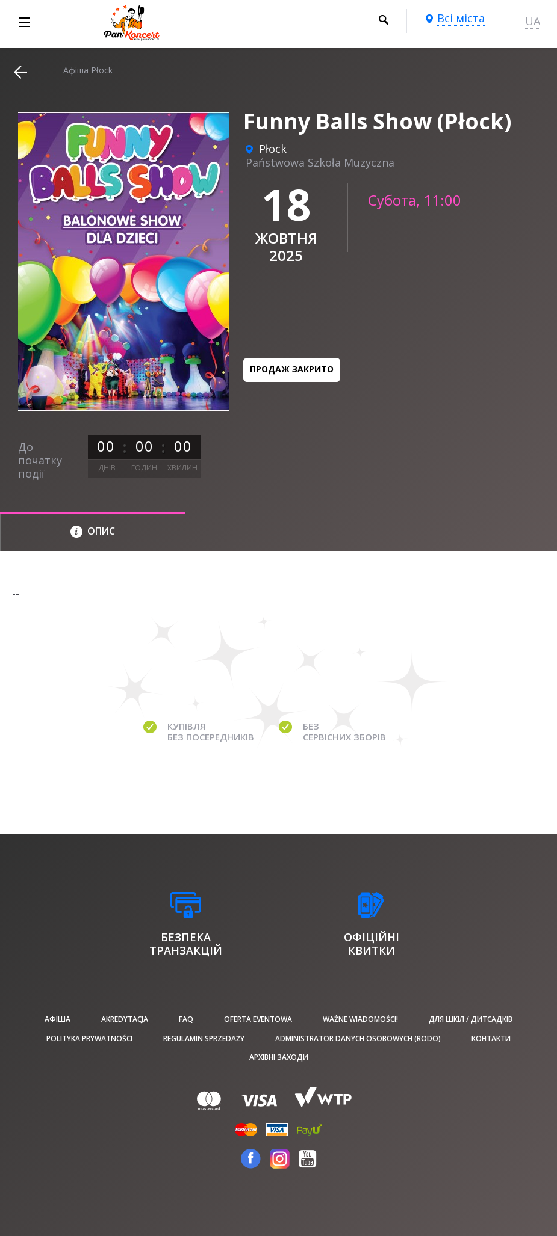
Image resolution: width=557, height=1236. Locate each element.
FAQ (186, 1019)
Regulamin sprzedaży (203, 1038)
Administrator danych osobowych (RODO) (358, 1038)
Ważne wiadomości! (360, 1019)
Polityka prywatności (89, 1038)
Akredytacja (124, 1019)
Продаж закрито (292, 369)
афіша (57, 1019)
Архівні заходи (278, 1057)
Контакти (491, 1038)
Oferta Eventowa (258, 1019)
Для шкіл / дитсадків (470, 1019)
